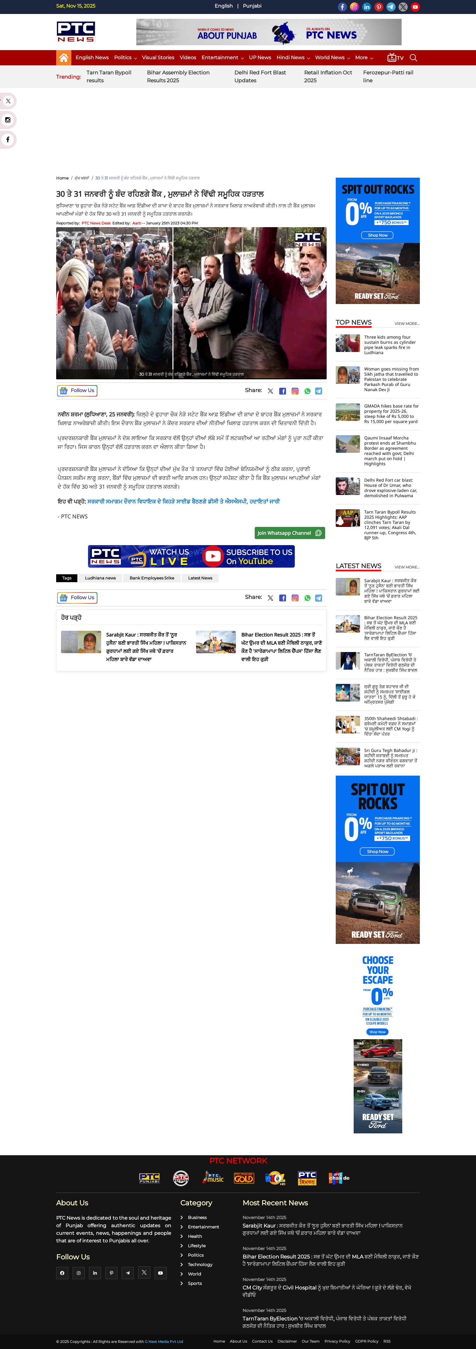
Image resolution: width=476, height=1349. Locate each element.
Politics (125, 57)
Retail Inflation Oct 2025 (328, 77)
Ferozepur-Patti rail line (388, 77)
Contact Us (262, 1341)
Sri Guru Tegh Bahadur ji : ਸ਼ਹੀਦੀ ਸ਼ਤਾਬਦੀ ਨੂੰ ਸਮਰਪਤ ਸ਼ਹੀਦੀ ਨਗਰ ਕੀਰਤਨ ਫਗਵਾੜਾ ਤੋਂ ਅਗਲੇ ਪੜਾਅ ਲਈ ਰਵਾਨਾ (390, 758)
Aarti (136, 223)
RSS (386, 1341)
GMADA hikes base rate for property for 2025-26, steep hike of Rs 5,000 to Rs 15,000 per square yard (391, 413)
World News (332, 57)
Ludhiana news (100, 577)
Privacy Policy (337, 1341)
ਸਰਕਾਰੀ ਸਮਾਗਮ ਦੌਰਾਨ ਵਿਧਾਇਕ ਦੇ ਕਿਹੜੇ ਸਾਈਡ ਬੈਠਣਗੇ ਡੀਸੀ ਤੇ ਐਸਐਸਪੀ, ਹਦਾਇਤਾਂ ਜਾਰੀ (183, 501)
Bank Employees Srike (152, 577)
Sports (191, 1283)
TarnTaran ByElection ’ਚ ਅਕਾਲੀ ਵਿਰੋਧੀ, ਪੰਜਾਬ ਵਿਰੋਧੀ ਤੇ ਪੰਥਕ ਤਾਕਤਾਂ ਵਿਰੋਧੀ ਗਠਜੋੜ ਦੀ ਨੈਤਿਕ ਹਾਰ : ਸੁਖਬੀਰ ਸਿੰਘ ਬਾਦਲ (390, 662)
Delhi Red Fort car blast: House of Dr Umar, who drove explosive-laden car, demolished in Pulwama (390, 487)
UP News (260, 57)
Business (193, 1217)
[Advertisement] (238, 127)
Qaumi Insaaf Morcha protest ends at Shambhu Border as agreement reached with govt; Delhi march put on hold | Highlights (390, 450)
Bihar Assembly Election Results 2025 (178, 77)
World (190, 1274)
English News (92, 57)
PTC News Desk (96, 223)
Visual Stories (158, 57)
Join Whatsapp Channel (291, 533)
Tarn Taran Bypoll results (109, 77)
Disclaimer (287, 1341)
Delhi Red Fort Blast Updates (260, 77)
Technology (196, 1264)
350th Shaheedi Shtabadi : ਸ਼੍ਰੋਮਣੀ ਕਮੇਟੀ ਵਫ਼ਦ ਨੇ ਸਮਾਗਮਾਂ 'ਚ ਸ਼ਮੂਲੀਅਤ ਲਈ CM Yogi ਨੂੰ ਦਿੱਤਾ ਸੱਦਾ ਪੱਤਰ (391, 726)
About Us (238, 1341)
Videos (188, 57)
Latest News (200, 577)
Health (191, 1236)
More (364, 57)
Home (62, 178)
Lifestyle (193, 1245)
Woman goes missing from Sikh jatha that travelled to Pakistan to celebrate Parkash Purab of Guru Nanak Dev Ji (391, 379)
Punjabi (252, 6)
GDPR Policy (367, 1341)
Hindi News (293, 57)
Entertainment (222, 57)
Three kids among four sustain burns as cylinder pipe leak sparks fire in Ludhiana (390, 344)
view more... (407, 324)
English (224, 6)
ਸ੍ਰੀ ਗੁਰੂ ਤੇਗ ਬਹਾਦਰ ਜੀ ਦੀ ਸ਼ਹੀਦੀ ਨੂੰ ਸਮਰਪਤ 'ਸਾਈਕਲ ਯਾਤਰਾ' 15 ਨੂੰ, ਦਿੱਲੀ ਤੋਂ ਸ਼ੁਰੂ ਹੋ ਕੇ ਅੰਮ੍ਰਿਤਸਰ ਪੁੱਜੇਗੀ (390, 694)
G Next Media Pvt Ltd (164, 1341)
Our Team (311, 1341)
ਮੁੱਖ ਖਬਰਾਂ (82, 178)
